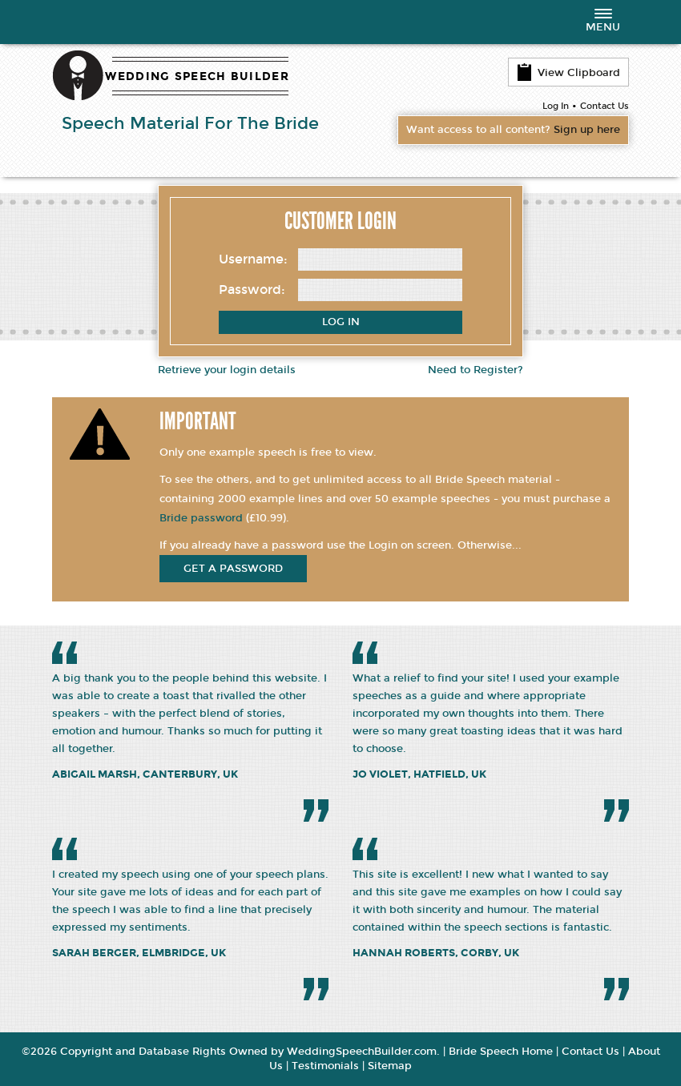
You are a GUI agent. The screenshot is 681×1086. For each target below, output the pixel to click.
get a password (233, 568)
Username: (253, 259)
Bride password (201, 518)
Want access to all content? (513, 130)
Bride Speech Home (501, 1051)
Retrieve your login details (227, 370)
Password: (252, 289)
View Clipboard (568, 72)
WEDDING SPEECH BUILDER (197, 76)
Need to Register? (475, 370)
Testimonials (325, 1066)
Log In (555, 106)
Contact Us (604, 106)
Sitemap (390, 1066)
